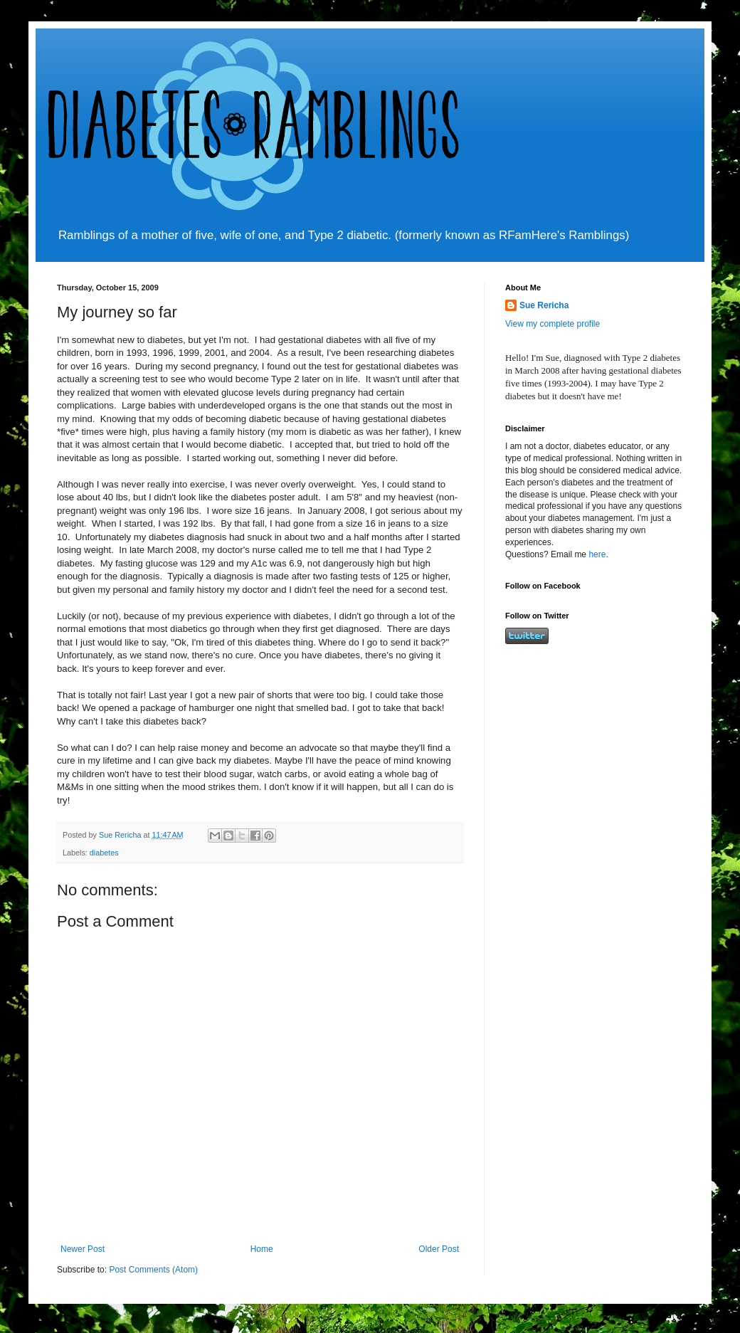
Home (261, 1249)
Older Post (438, 1249)
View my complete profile (552, 324)
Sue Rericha (544, 305)
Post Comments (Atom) (153, 1270)
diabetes (104, 852)
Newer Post (82, 1249)
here (597, 554)
